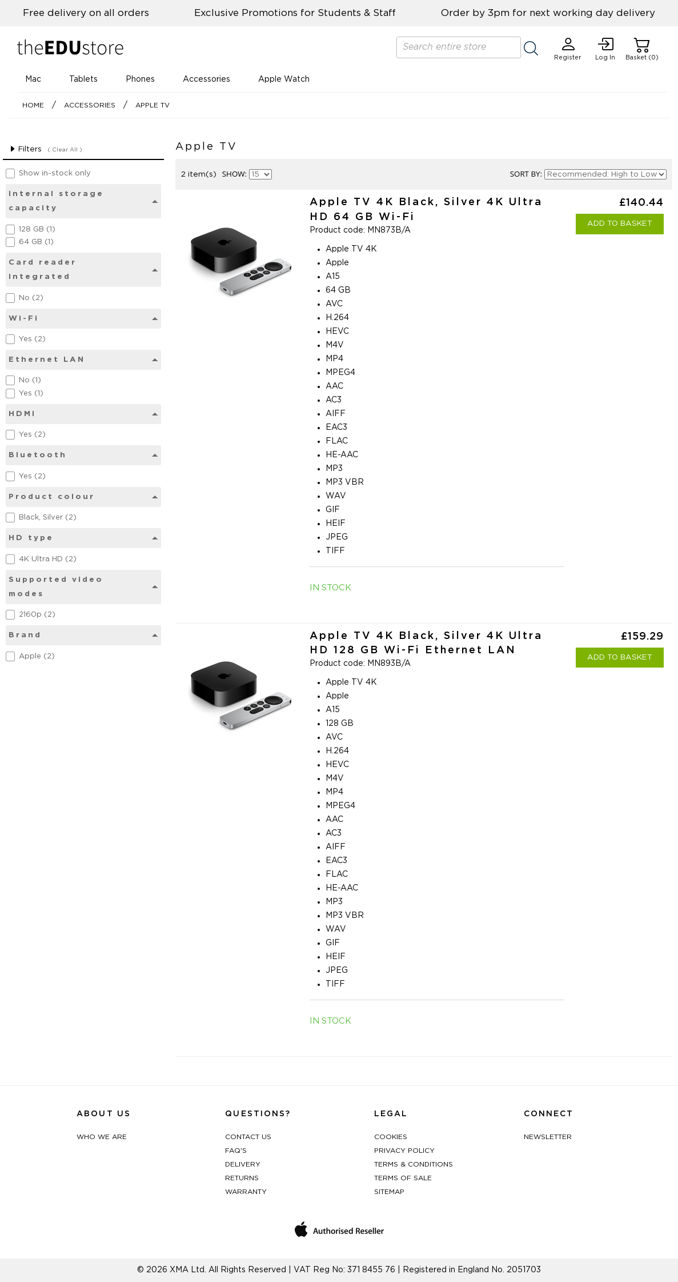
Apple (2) (37, 656)
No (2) (31, 298)
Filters (25, 149)
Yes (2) (32, 339)
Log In (605, 49)
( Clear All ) (64, 150)
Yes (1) (31, 393)
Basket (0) (642, 49)
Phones (140, 79)
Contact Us (248, 1136)
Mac (33, 79)
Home (33, 105)
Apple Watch (284, 79)
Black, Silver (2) (48, 517)
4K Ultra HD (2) (48, 559)
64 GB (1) (36, 242)
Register (567, 49)
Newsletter (548, 1136)
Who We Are (102, 1136)
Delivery (242, 1164)
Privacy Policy (404, 1150)
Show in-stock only (55, 173)
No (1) (30, 380)
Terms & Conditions (413, 1164)
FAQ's (236, 1150)
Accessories (206, 79)
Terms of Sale (403, 1178)
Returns (242, 1178)
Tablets (83, 79)
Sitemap (389, 1191)
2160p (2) (37, 614)
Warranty (246, 1191)
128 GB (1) (37, 229)
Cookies (390, 1136)
